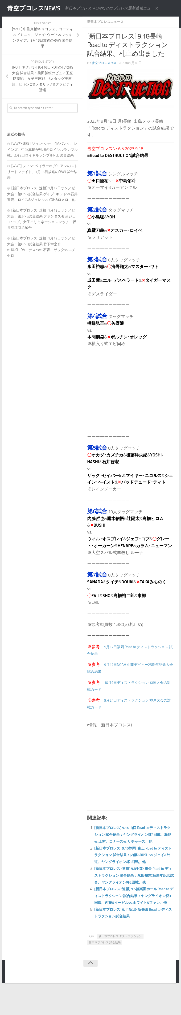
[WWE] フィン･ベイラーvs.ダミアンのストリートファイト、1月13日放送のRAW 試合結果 (42, 172)
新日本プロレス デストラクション (120, 963)
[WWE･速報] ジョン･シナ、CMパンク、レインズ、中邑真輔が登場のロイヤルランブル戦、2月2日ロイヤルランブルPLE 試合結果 (42, 149)
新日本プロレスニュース (108, 21)
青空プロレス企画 (105, 63)
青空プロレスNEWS (37, 8)
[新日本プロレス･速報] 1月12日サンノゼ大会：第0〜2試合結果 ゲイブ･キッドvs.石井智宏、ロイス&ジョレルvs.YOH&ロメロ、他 (42, 194)
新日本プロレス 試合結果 (105, 969)
